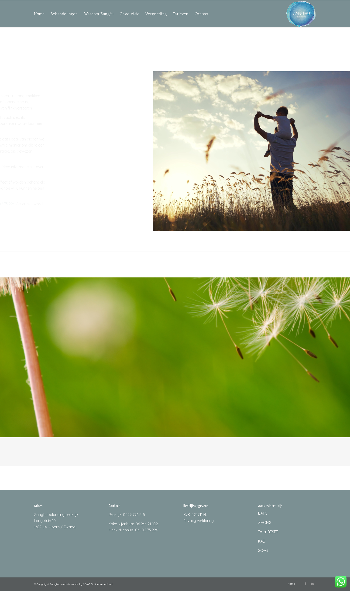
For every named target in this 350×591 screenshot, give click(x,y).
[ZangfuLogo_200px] (301, 13)
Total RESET (268, 532)
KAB (261, 541)
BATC (262, 513)
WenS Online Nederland (98, 584)
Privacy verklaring (198, 520)
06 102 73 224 (146, 530)
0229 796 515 (134, 514)
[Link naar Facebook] (305, 583)
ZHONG (264, 522)
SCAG (263, 550)
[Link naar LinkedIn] (312, 583)
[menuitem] (39, 13)
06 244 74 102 (147, 524)
